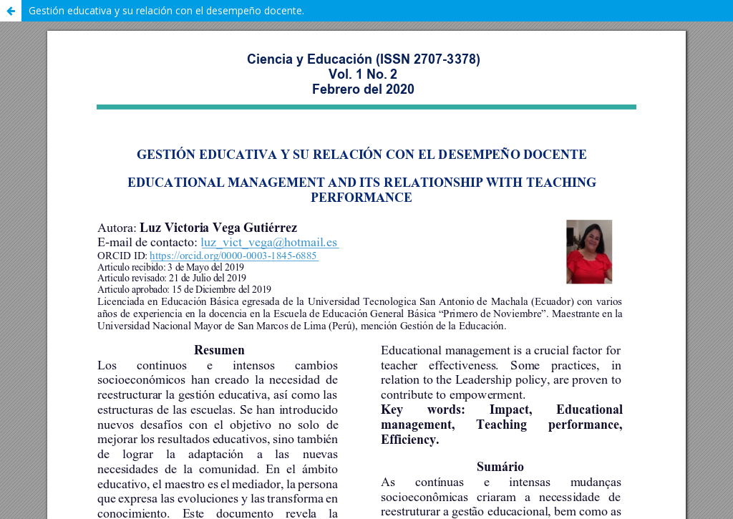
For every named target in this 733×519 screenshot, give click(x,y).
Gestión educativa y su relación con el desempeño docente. (166, 10)
